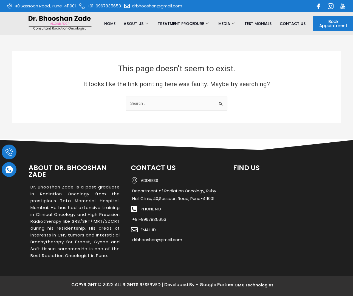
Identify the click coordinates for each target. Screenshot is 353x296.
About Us (136, 23)
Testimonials (258, 23)
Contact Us (293, 23)
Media (227, 23)
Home (109, 23)
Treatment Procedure (184, 23)
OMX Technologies (255, 285)
